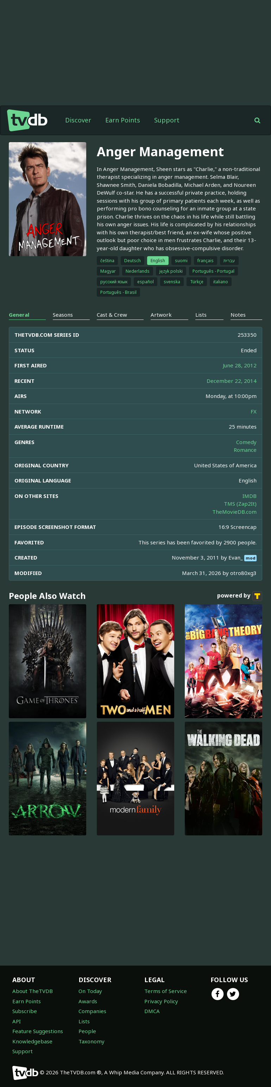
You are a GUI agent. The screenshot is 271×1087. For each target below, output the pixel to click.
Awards (87, 1001)
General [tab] (19, 314)
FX (254, 411)
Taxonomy (91, 1041)
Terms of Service (165, 990)
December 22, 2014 (232, 380)
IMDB (249, 495)
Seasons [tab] (63, 314)
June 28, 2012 (240, 365)
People (87, 1031)
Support (166, 120)
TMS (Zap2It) (240, 503)
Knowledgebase (32, 1041)
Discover (78, 120)
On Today (90, 990)
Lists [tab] (201, 314)
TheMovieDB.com (234, 511)
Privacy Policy (161, 1001)
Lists (84, 1021)
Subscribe (24, 1011)
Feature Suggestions (37, 1031)
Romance (245, 449)
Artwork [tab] (161, 314)
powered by (239, 596)
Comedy (246, 441)
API (16, 1021)
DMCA (152, 1011)
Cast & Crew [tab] (112, 314)
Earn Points (122, 120)
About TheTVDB (32, 990)
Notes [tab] (238, 314)
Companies (92, 1011)
